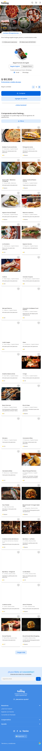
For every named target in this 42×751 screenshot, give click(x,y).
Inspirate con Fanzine (7, 712)
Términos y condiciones (8, 743)
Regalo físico (27, 66)
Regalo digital (15, 66)
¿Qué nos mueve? (6, 709)
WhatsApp (24, 72)
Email (16, 72)
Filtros (21, 121)
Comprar (21, 93)
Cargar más (21, 652)
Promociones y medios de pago (11, 82)
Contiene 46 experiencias (12, 33)
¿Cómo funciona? (21, 105)
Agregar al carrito (21, 99)
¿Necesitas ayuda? (21, 699)
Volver (4, 8)
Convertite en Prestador (8, 715)
